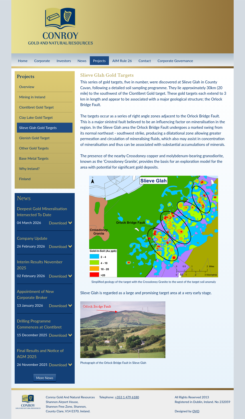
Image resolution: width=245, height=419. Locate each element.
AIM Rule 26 (122, 60)
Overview (26, 87)
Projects (99, 60)
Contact (145, 60)
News (82, 60)
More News (44, 378)
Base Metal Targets (33, 158)
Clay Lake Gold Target (36, 117)
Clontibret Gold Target (36, 107)
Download (58, 222)
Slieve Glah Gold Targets (38, 127)
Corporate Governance (175, 60)
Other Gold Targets (34, 148)
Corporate (42, 60)
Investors (64, 60)
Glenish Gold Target (34, 138)
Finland (24, 179)
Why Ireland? (29, 168)
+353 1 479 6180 (127, 397)
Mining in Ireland (32, 97)
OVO (195, 411)
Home (23, 60)
